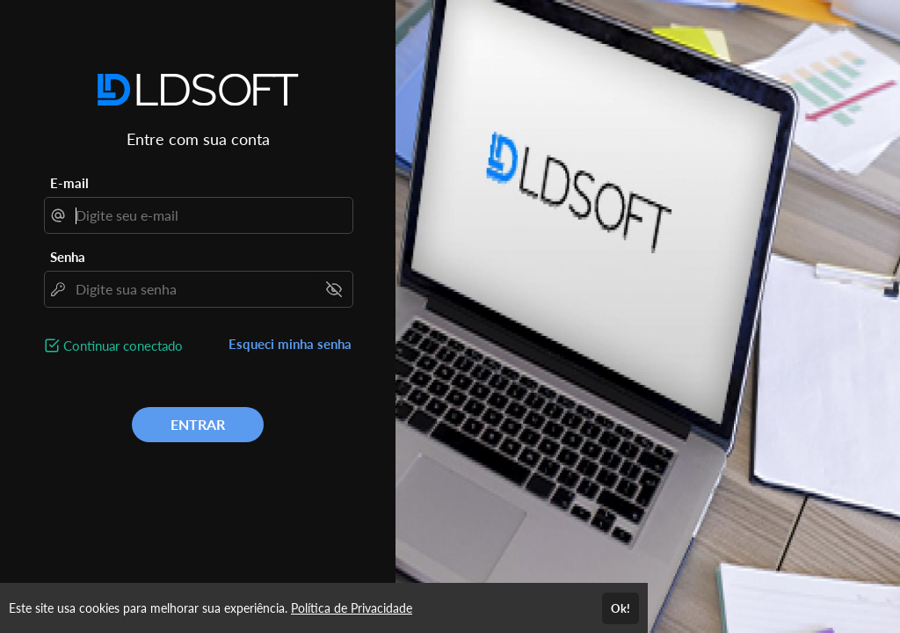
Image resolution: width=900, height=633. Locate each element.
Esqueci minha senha (290, 344)
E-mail (69, 183)
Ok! (620, 608)
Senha (67, 257)
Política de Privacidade (351, 607)
